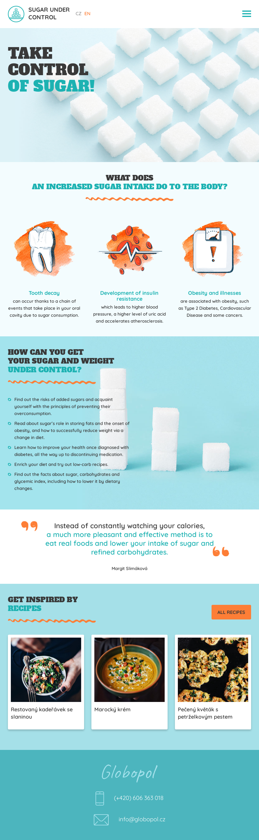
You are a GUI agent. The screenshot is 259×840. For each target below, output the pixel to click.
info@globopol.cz (142, 819)
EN (87, 13)
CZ (78, 13)
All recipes (231, 612)
